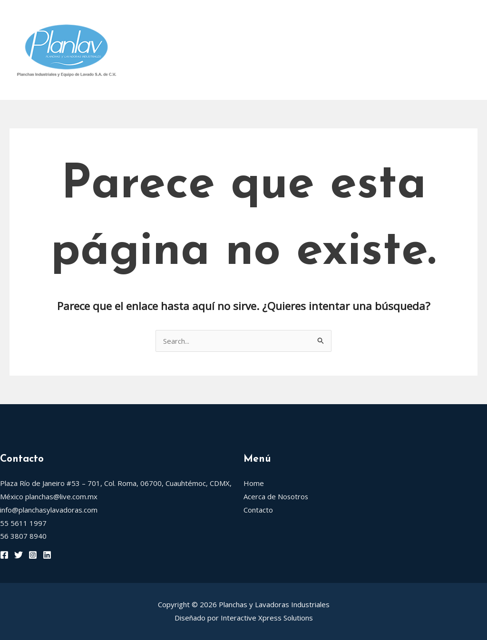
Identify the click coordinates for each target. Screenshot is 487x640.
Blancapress (316, 50)
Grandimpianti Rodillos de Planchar (205, 50)
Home (144, 16)
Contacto (152, 83)
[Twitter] (18, 555)
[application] (300, 16)
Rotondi (284, 16)
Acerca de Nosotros (208, 16)
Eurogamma (425, 50)
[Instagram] (33, 555)
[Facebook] (4, 555)
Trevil (371, 50)
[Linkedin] (47, 555)
